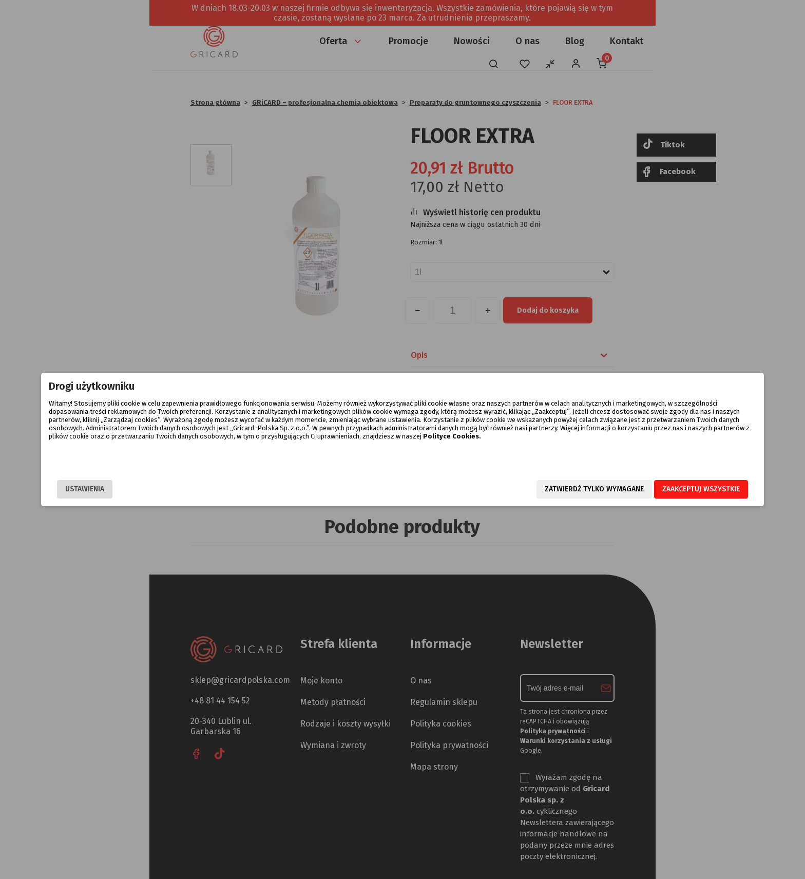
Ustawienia (195, 489)
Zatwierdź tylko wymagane (483, 489)
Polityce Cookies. (500, 452)
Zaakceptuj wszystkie (590, 489)
